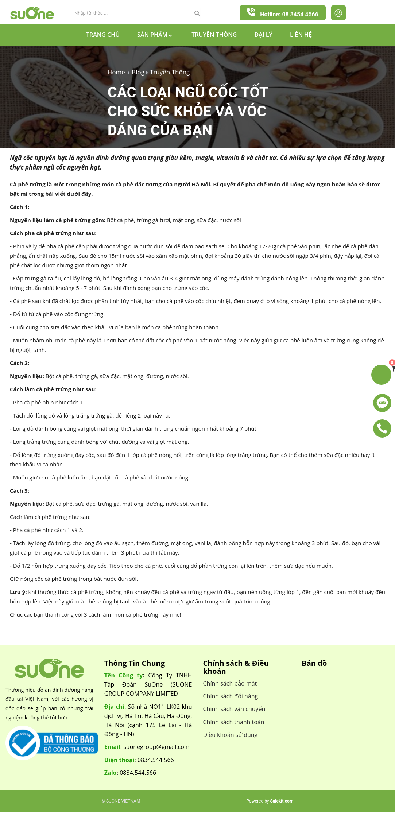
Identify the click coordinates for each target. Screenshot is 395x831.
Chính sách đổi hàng (230, 696)
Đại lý (263, 35)
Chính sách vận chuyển (234, 709)
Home (116, 72)
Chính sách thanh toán (233, 722)
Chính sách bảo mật (230, 683)
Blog (138, 72)
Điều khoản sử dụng (230, 735)
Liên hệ (301, 35)
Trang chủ (103, 35)
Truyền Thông (214, 35)
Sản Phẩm (155, 35)
